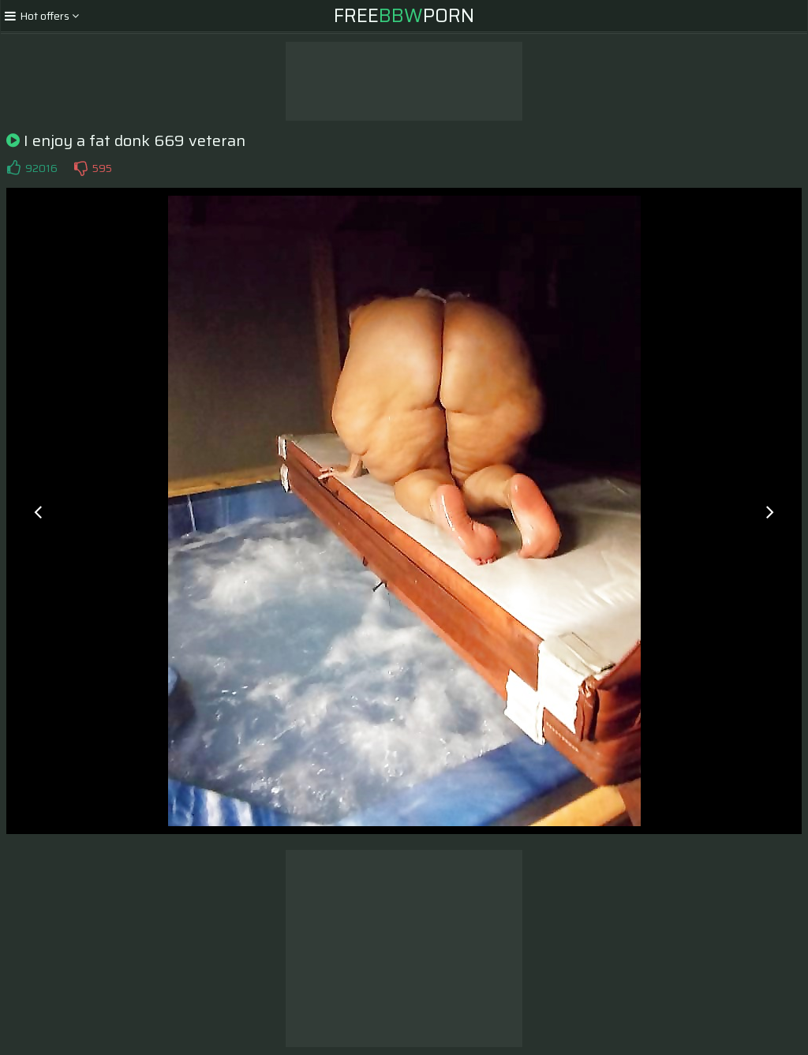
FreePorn (404, 16)
